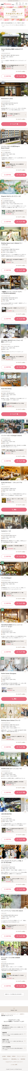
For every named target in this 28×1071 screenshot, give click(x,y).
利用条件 (14, 1056)
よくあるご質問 (14, 1064)
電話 (14, 510)
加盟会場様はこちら (15, 1059)
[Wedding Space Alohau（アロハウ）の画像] (14, 711)
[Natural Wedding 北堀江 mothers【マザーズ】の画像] (14, 40)
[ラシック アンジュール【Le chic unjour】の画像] (14, 902)
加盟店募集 (23, 1059)
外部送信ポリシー (6, 1059)
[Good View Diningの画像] (14, 379)
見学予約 (7, 76)
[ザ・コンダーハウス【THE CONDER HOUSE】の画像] (14, 948)
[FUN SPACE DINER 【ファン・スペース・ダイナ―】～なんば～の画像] (14, 616)
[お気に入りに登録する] (25, 47)
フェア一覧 (21, 76)
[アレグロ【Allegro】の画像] (14, 569)
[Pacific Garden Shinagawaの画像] (14, 664)
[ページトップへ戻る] (14, 1009)
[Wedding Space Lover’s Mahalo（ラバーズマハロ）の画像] (14, 234)
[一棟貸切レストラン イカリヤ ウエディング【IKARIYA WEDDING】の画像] (14, 282)
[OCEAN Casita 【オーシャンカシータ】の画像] (14, 759)
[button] (14, 1027)
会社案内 (4, 1056)
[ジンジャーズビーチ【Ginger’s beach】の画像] (14, 426)
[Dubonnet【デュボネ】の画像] (14, 89)
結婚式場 (22, 1014)
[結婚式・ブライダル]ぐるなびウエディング (9, 1014)
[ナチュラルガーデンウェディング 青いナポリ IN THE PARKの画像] (14, 852)
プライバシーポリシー (21, 1056)
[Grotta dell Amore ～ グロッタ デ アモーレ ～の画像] (14, 473)
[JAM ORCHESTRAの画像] (14, 805)
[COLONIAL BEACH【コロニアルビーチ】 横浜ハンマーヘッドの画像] (14, 331)
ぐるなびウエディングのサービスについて (13, 1061)
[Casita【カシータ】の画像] (14, 522)
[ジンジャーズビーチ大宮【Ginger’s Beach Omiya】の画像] (14, 137)
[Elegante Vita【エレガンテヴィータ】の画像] (14, 187)
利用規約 (9, 1056)
